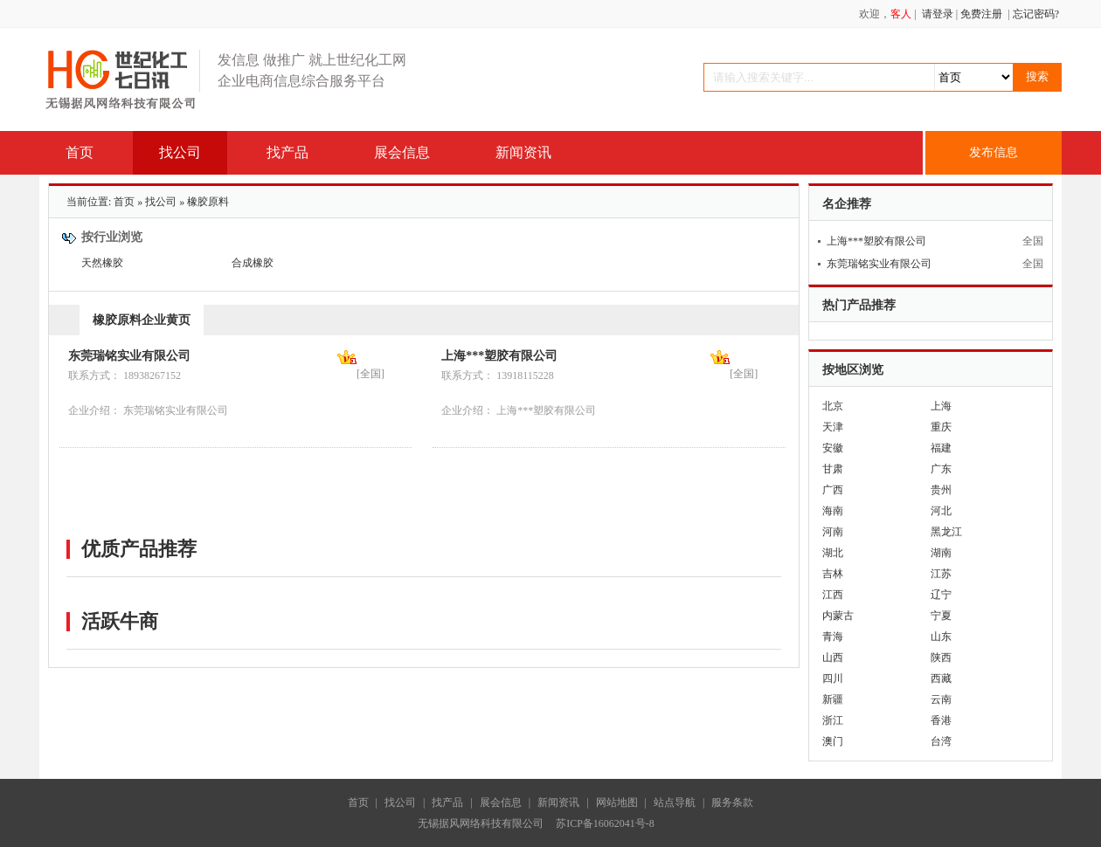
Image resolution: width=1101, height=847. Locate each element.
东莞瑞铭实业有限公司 (129, 355)
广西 (832, 490)
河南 (832, 532)
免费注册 (981, 14)
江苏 (941, 574)
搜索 (1037, 76)
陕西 (941, 657)
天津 (832, 427)
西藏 (941, 678)
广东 (941, 469)
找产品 (447, 802)
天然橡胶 (102, 263)
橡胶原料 (208, 202)
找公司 (161, 202)
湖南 (941, 553)
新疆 (832, 699)
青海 (832, 636)
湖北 (832, 553)
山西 (832, 657)
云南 (941, 699)
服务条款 (732, 802)
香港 (941, 720)
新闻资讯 (558, 802)
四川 (832, 678)
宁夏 (941, 615)
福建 (941, 448)
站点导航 (675, 802)
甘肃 (832, 469)
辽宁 (941, 595)
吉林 (832, 574)
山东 (941, 636)
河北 (941, 511)
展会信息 (501, 802)
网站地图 (617, 802)
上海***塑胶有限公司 (499, 355)
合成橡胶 (253, 263)
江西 (832, 595)
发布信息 (993, 152)
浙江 (832, 720)
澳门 (832, 741)
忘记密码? (1036, 14)
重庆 (941, 427)
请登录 (937, 14)
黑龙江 (946, 532)
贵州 (941, 490)
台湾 (941, 741)
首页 (124, 202)
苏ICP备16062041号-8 (607, 823)
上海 (941, 406)
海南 (832, 511)
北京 (832, 406)
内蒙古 (838, 615)
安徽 (832, 448)
